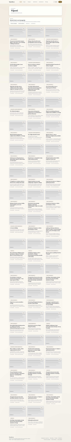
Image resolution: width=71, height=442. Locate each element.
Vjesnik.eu (11, 2)
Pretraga (46, 1)
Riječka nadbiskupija (32, 323)
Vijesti (21, 1)
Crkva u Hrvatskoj (14, 39)
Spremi (24, 28)
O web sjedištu (59, 439)
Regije (24, 1)
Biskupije (30, 1)
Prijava (60, 1)
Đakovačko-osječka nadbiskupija (52, 39)
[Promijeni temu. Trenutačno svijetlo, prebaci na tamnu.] (55, 2)
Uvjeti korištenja (53, 439)
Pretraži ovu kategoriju (14, 23)
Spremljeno (60, 438)
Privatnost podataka (47, 439)
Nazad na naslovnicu (21, 23)
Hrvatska (12, 250)
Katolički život (35, 1)
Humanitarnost (41, 1)
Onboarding (52, 438)
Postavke (55, 438)
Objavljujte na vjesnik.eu (45, 438)
